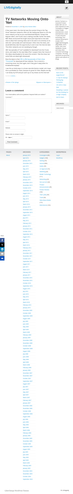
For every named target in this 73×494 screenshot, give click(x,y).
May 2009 (26, 327)
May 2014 (26, 199)
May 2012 (26, 239)
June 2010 (26, 294)
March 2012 (26, 245)
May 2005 (26, 457)
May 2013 (26, 220)
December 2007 (27, 373)
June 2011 (26, 267)
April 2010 (26, 299)
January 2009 (26, 337)
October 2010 (27, 283)
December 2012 (27, 229)
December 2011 (27, 253)
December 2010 (27, 278)
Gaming (42, 161)
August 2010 (26, 288)
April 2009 (26, 329)
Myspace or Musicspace (43, 82)
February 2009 (27, 335)
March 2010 (26, 302)
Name (7, 115)
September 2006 (28, 414)
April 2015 (26, 171)
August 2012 (26, 237)
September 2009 (28, 316)
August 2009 (26, 318)
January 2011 (26, 275)
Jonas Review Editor (30, 26)
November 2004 (27, 474)
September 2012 (28, 234)
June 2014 (26, 196)
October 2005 (27, 444)
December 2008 (27, 340)
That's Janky (43, 195)
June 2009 (26, 324)
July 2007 (25, 386)
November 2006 (27, 408)
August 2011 (26, 264)
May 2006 (26, 425)
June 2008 (26, 357)
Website (7, 128)
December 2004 (27, 471)
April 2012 (26, 242)
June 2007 (26, 389)
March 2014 (26, 204)
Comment (8, 97)
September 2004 (28, 479)
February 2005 (27, 465)
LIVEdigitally (12, 7)
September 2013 (28, 212)
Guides (42, 166)
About (8, 155)
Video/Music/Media (45, 200)
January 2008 (26, 370)
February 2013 (27, 223)
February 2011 (27, 272)
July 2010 (25, 291)
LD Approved (43, 169)
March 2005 (26, 463)
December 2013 (27, 209)
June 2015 (26, 166)
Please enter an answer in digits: (14, 134)
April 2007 (26, 395)
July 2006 (25, 419)
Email (7, 121)
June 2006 (26, 422)
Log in (58, 155)
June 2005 (26, 454)
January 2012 (26, 250)
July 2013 (25, 218)
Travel (41, 197)
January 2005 (26, 468)
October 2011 (27, 259)
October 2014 (27, 188)
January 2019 (26, 155)
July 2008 (25, 354)
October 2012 (27, 231)
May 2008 (26, 359)
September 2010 (28, 286)
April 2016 (26, 158)
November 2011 (27, 256)
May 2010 (26, 297)
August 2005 (26, 449)
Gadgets (42, 158)
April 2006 (26, 427)
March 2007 (26, 397)
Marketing (42, 171)
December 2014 (27, 182)
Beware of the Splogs (12, 82)
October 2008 (27, 346)
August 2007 (26, 384)
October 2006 (27, 411)
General (13, 76)
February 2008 (27, 367)
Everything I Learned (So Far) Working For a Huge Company (62, 92)
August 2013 (26, 215)
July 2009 (25, 321)
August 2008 (26, 351)
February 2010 (27, 305)
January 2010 (26, 308)
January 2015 (26, 180)
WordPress (59, 158)
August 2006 (26, 416)
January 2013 (26, 226)
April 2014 (26, 201)
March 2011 (26, 269)
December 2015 (27, 163)
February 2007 (27, 400)
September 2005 (28, 446)
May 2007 (26, 392)
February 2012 (27, 248)
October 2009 (27, 313)
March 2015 (26, 174)
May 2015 (26, 169)
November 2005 (27, 441)
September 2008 (28, 348)
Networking (43, 179)
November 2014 (27, 185)
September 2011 (28, 261)
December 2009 (27, 310)
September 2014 (28, 190)
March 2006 (26, 430)
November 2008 (27, 343)
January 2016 (26, 161)
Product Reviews (44, 190)
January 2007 (26, 403)
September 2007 (28, 381)
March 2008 (26, 365)
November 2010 (27, 280)
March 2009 (26, 332)
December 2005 (27, 438)
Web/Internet (43, 205)
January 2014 (26, 207)
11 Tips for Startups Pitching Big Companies (62, 80)
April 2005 (26, 460)
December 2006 (27, 406)
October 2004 (27, 476)
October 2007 (27, 378)
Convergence (43, 155)
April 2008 (26, 362)
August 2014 (26, 193)
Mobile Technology (45, 174)
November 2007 (27, 376)
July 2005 (25, 452)
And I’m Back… (60, 97)
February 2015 (27, 177)
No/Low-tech (43, 182)
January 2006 (26, 435)
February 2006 (27, 433)
